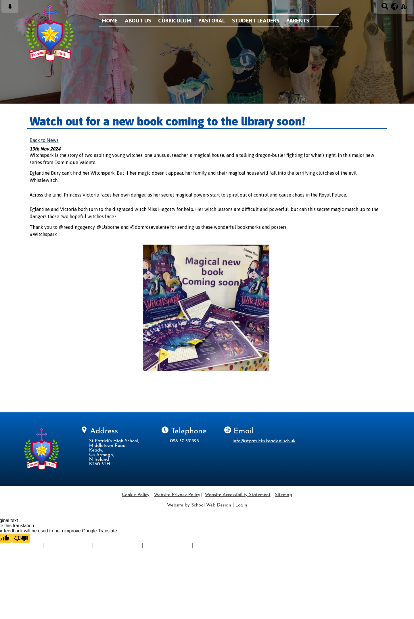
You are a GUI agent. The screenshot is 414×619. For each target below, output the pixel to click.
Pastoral (211, 20)
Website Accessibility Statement (237, 495)
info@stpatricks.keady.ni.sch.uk (264, 441)
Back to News (44, 140)
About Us (138, 20)
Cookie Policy (136, 495)
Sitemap (283, 495)
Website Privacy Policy (177, 495)
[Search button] (385, 8)
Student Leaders (255, 20)
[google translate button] (394, 6)
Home (110, 20)
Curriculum (174, 20)
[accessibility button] (404, 8)
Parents (297, 20)
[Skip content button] (10, 8)
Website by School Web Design (199, 505)
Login (241, 505)
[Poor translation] (21, 538)
